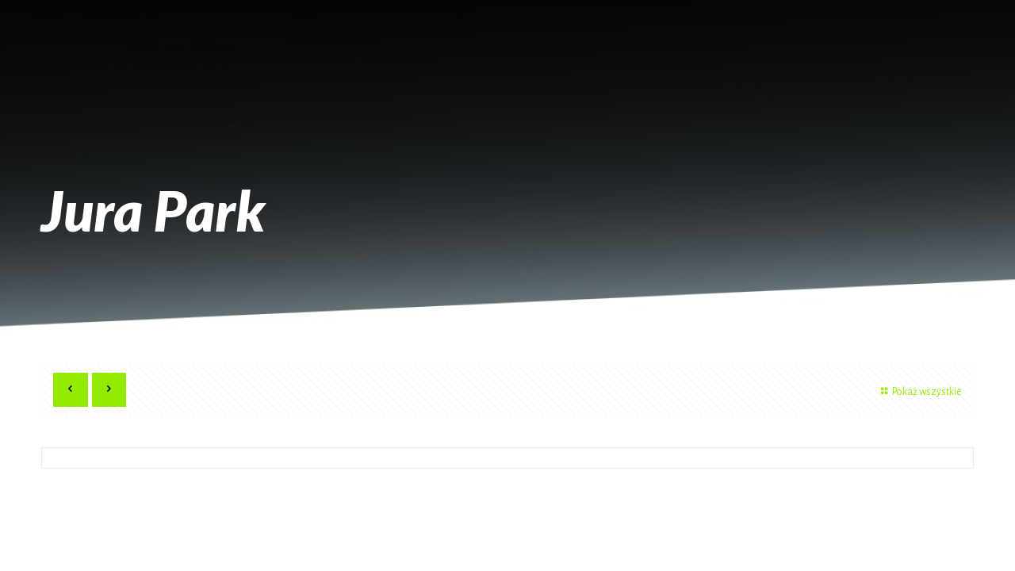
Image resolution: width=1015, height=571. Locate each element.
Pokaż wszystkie (919, 391)
